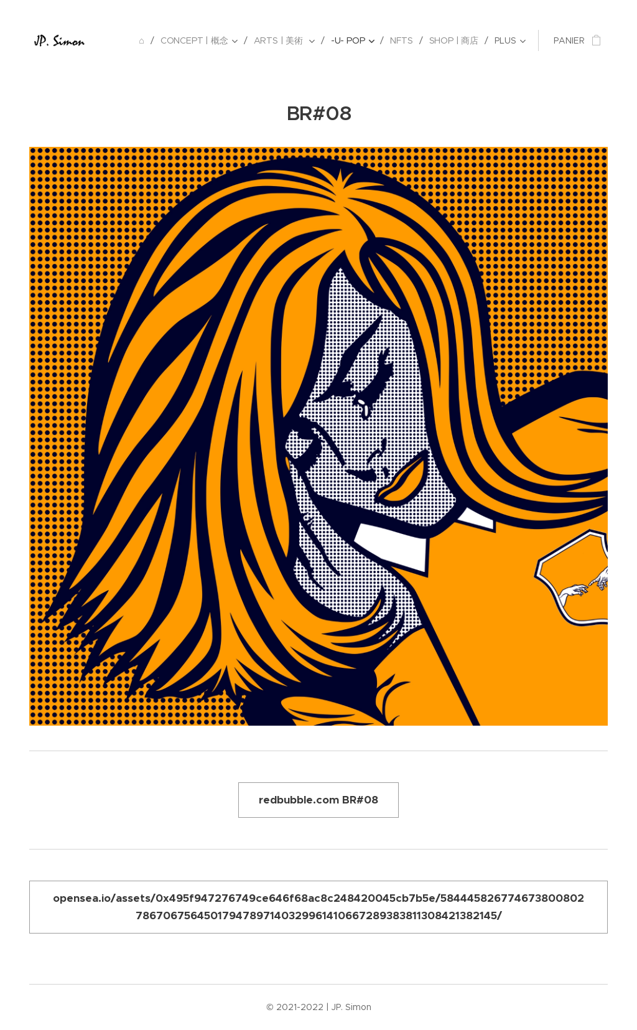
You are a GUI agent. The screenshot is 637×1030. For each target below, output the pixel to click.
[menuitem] (143, 40)
